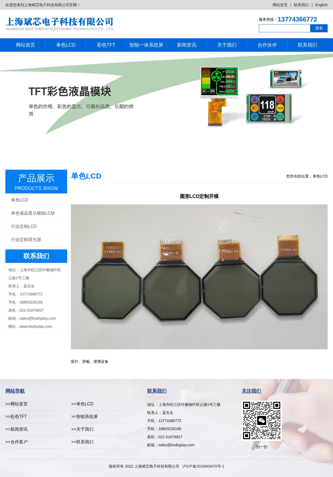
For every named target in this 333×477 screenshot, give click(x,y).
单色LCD (65, 45)
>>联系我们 (82, 442)
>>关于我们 (82, 429)
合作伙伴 (267, 45)
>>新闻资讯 (16, 429)
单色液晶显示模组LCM (33, 213)
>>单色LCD (82, 404)
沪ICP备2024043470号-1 (203, 466)
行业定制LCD (24, 226)
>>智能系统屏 (84, 416)
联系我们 (301, 5)
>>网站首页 (16, 404)
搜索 (319, 28)
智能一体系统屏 (146, 45)
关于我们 (227, 45)
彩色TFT (106, 45)
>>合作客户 (16, 442)
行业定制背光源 (26, 239)
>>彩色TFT (16, 416)
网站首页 (280, 5)
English (321, 5)
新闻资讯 (186, 45)
